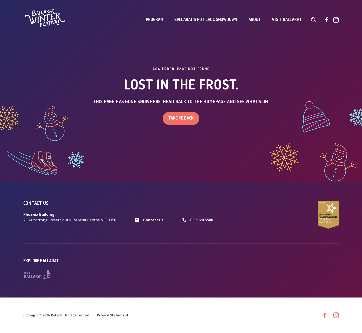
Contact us (153, 220)
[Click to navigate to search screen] (313, 20)
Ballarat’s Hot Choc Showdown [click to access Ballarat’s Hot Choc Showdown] (205, 20)
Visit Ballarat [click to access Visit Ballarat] (286, 20)
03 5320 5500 (201, 220)
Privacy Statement (112, 315)
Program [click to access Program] (154, 20)
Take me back (181, 118)
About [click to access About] (254, 20)
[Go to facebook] (327, 20)
